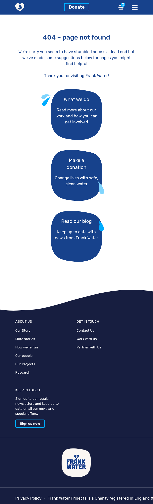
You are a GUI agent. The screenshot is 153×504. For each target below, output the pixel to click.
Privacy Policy (28, 498)
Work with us (86, 339)
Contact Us (85, 330)
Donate (77, 7)
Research (22, 372)
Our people (24, 356)
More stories (25, 339)
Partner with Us (88, 347)
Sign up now (30, 424)
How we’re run (26, 347)
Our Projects (25, 364)
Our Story (22, 330)
